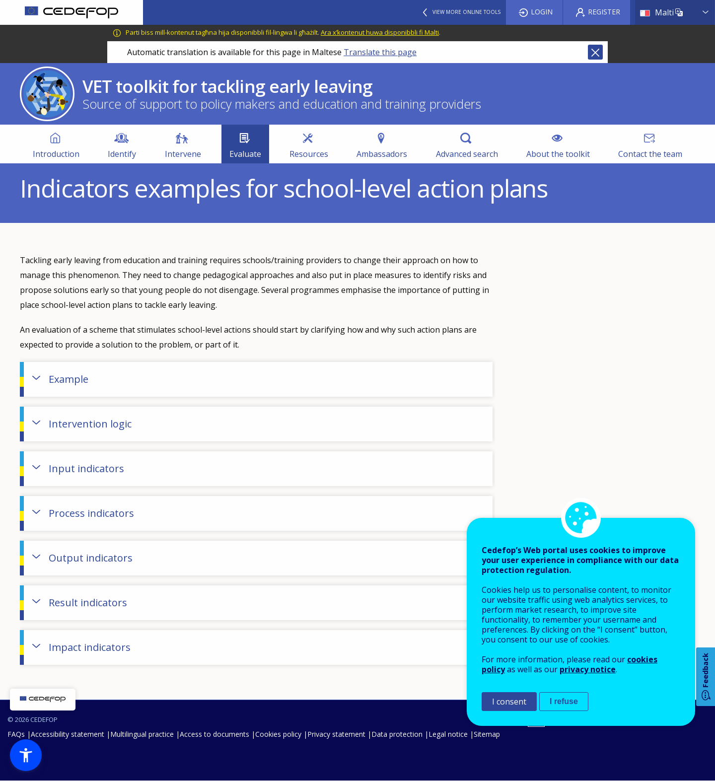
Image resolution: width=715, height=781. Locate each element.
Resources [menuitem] (308, 153)
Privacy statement (336, 734)
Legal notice (448, 734)
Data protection (397, 734)
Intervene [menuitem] (183, 153)
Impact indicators (90, 647)
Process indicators (91, 513)
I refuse (564, 701)
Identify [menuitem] (122, 153)
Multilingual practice (142, 734)
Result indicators (88, 602)
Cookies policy (278, 734)
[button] (26, 755)
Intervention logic (90, 423)
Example (68, 379)
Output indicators (91, 558)
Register (604, 11)
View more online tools (466, 11)
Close (595, 52)
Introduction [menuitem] (56, 153)
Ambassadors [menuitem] (382, 153)
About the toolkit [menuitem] (558, 153)
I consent (509, 701)
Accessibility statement (67, 734)
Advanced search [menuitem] (467, 153)
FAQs (16, 734)
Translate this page (380, 52)
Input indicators (86, 468)
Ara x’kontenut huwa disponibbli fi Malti (380, 32)
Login (542, 11)
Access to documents (214, 734)
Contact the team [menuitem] (650, 153)
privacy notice (588, 669)
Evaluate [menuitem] (245, 153)
